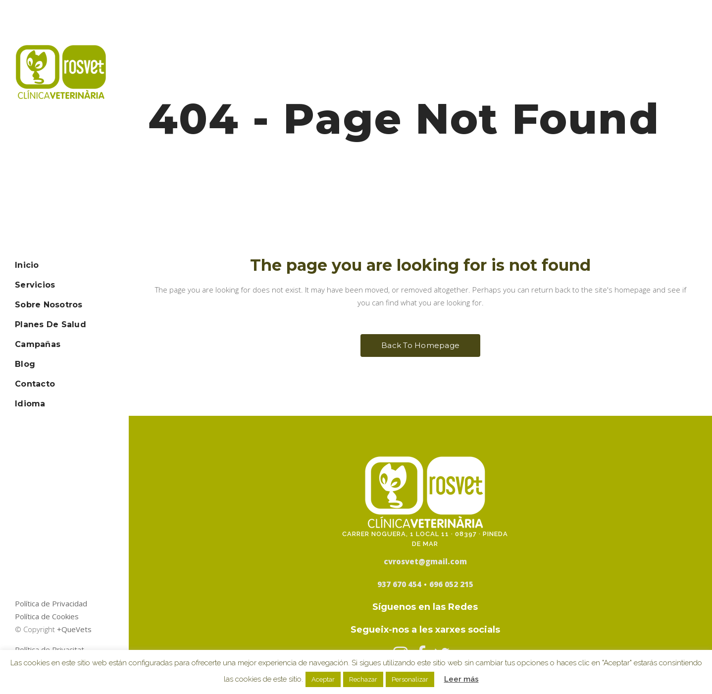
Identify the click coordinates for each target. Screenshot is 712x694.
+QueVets (74, 629)
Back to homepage (420, 345)
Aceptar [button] (323, 679)
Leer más (461, 679)
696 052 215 (451, 584)
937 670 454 (399, 584)
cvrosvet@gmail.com (425, 561)
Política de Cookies (47, 616)
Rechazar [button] (363, 679)
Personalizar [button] (410, 679)
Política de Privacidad (51, 603)
